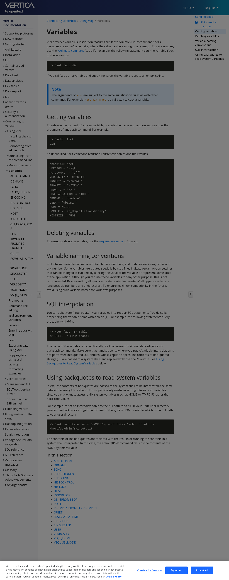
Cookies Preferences (149, 574)
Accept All (202, 574)
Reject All (176, 574)
